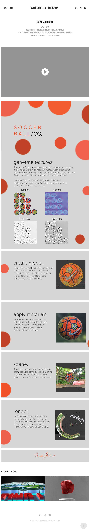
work (5, 8)
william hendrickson (45, 8)
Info (11, 8)
